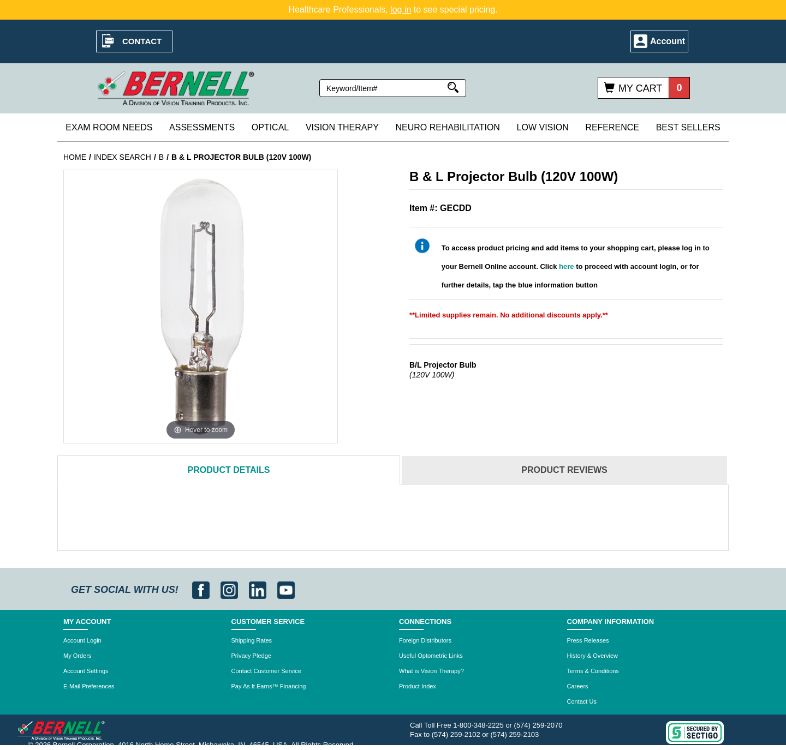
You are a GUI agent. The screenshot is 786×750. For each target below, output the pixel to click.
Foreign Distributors (425, 640)
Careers (577, 686)
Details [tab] (229, 470)
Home (74, 157)
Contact (142, 41)
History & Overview (592, 655)
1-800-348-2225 (478, 725)
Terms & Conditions (593, 671)
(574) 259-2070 (538, 725)
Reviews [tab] (564, 470)
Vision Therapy (342, 127)
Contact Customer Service (266, 671)
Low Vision (543, 127)
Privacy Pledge (251, 655)
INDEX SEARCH (122, 157)
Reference (612, 127)
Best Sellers (688, 127)
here (566, 266)
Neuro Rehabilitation (447, 127)
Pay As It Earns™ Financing (268, 686)
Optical (270, 127)
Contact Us (582, 701)
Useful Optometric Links (431, 655)
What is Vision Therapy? (431, 671)
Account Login (82, 640)
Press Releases (588, 640)
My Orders (77, 655)
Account (667, 41)
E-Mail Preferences (89, 686)
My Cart (640, 88)
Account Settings (86, 671)
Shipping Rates (251, 640)
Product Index (417, 686)
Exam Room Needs (109, 127)
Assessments (202, 127)
